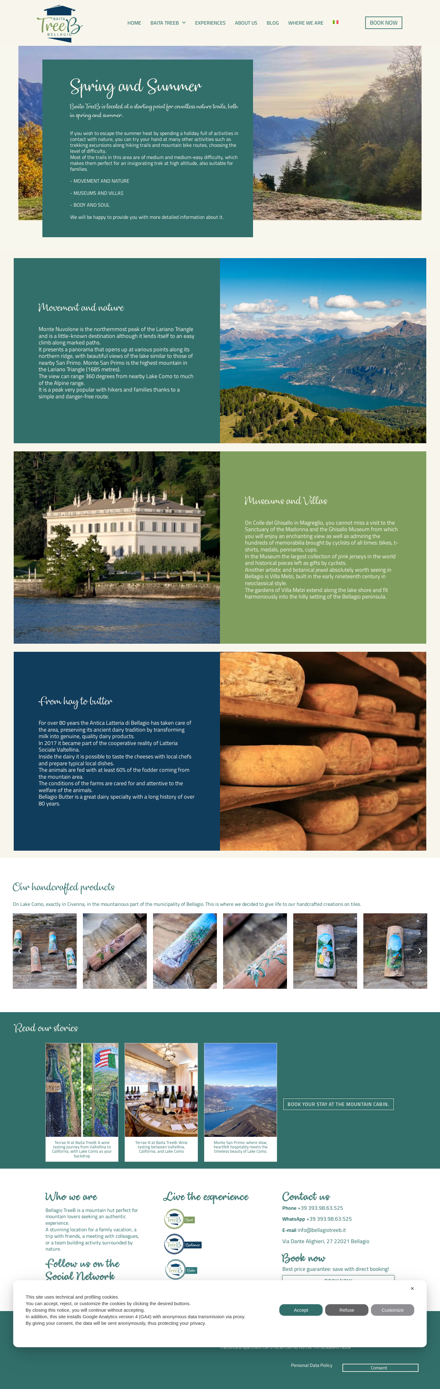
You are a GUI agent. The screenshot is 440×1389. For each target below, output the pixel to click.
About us (246, 22)
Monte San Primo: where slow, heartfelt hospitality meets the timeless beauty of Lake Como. (241, 1147)
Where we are (305, 22)
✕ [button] (412, 1288)
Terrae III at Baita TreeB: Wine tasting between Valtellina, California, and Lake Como (161, 1147)
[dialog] (220, 1313)
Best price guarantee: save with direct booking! (332, 1266)
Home (134, 22)
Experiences (210, 22)
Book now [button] (338, 1278)
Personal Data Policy (311, 1365)
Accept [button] (301, 1310)
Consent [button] (379, 1367)
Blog (273, 22)
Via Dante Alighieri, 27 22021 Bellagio (322, 1239)
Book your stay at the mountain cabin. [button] (339, 1104)
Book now (304, 1257)
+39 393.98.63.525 (318, 1207)
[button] (168, 23)
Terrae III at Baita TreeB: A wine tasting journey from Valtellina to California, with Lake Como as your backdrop (82, 1149)
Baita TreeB (168, 22)
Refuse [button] (346, 1310)
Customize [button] (393, 1310)
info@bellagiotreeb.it (320, 1228)
